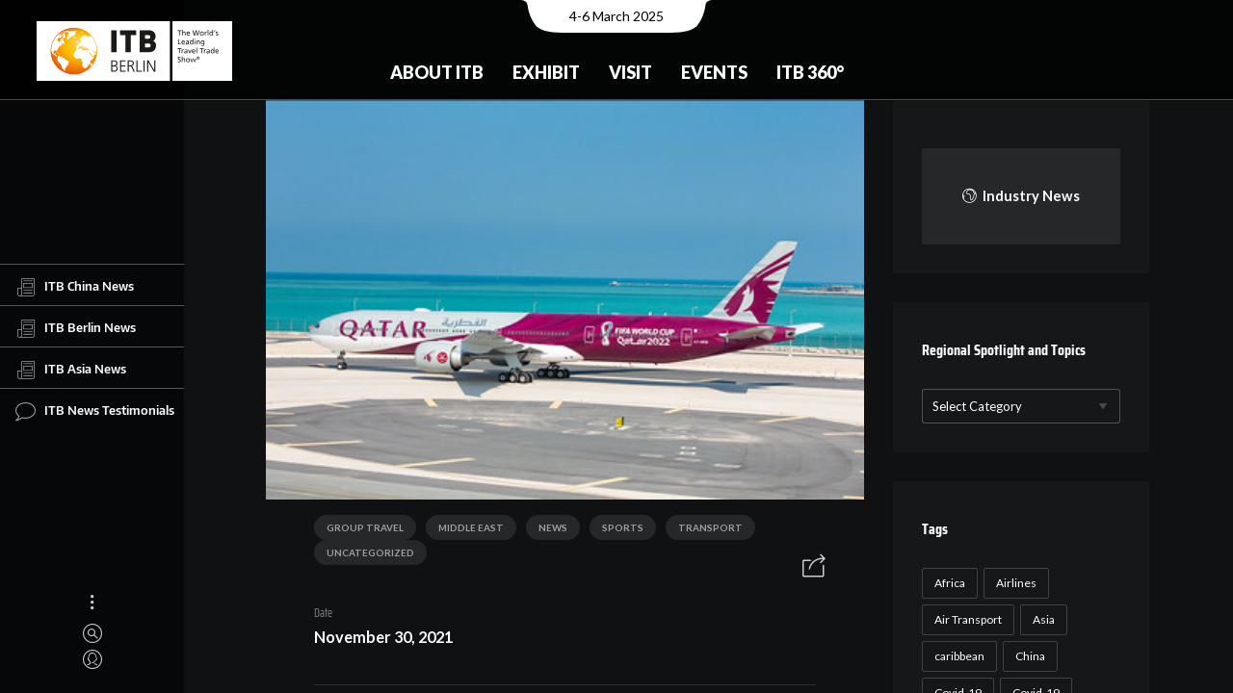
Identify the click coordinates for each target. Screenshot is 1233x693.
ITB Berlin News (75, 328)
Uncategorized (363, 555)
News (546, 530)
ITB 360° (810, 72)
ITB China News (74, 286)
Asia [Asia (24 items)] (1041, 619)
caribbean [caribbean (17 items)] (956, 656)
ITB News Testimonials (94, 411)
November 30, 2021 (376, 639)
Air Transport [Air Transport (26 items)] (965, 619)
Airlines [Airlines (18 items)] (1013, 583)
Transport (703, 530)
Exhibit (546, 72)
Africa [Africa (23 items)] (946, 583)
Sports (616, 530)
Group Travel (358, 530)
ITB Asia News (70, 369)
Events (714, 72)
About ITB (437, 72)
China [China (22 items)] (1027, 656)
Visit (630, 72)
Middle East (464, 530)
